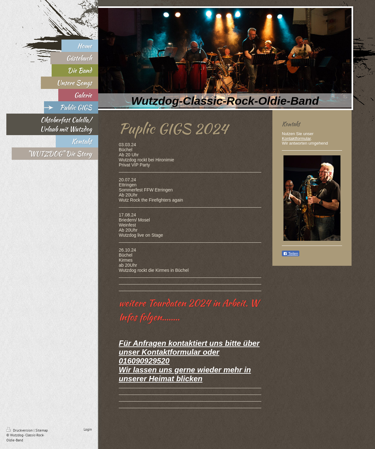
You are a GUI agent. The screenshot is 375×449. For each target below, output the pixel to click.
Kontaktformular (296, 138)
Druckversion (20, 430)
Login (88, 429)
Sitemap (41, 430)
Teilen (290, 254)
